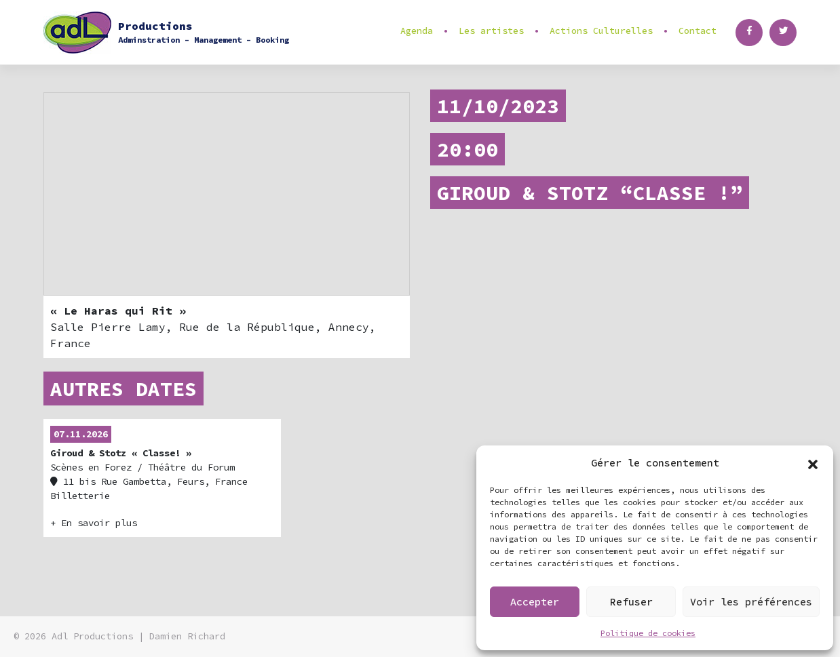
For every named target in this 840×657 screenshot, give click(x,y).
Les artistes (491, 31)
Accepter (534, 601)
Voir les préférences (751, 601)
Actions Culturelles (601, 31)
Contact (698, 31)
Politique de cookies (647, 633)
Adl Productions (92, 636)
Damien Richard (187, 636)
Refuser (631, 601)
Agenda (416, 31)
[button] (813, 463)
